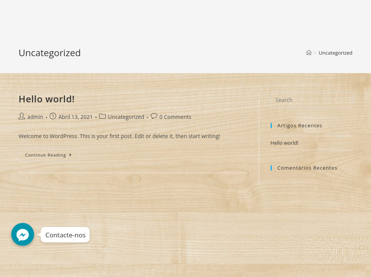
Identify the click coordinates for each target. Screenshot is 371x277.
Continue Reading (51, 156)
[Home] (308, 52)
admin (35, 116)
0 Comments (175, 116)
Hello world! (46, 98)
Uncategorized (126, 116)
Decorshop (41, 14)
